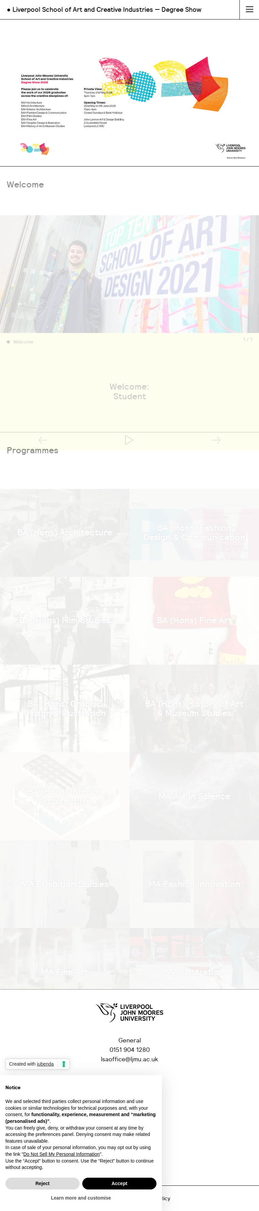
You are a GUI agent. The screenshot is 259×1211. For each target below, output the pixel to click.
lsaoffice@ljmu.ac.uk (129, 1060)
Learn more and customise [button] (81, 1198)
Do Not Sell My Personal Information (61, 1154)
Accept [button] (119, 1183)
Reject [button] (42, 1183)
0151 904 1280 (130, 1050)
